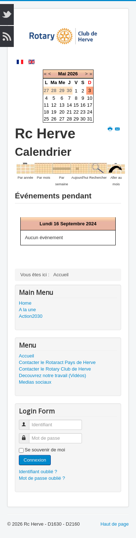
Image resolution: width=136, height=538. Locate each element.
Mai (62, 73)
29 (76, 119)
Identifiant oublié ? (38, 471)
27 (61, 119)
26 (53, 119)
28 (69, 119)
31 (89, 119)
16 (82, 105)
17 (89, 105)
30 (82, 119)
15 (76, 105)
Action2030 (30, 316)
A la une (27, 309)
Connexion (35, 460)
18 (46, 112)
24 (89, 112)
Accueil (26, 356)
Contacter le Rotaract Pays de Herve (57, 362)
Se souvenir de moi (45, 449)
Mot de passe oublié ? (42, 478)
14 (69, 105)
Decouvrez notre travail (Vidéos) (52, 375)
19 (53, 112)
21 (69, 112)
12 (53, 105)
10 (89, 98)
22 (76, 112)
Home (25, 303)
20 (61, 112)
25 (46, 119)
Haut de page (114, 524)
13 (61, 105)
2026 (72, 73)
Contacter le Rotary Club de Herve (55, 369)
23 (82, 112)
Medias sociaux (35, 382)
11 (46, 105)
